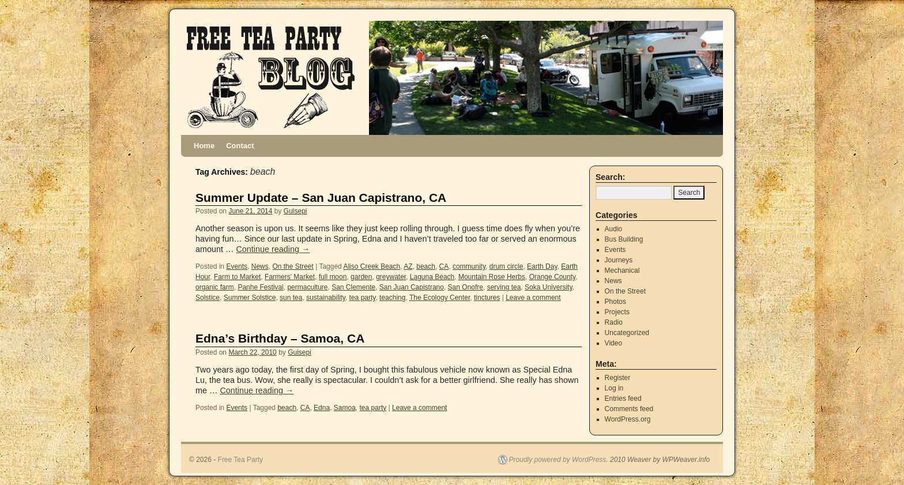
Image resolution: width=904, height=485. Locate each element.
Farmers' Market (290, 277)
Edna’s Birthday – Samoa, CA (279, 338)
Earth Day (542, 266)
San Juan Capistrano (411, 287)
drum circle (506, 266)
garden (361, 277)
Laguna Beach (432, 277)
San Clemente (353, 287)
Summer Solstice (250, 298)
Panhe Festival (260, 287)
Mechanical (622, 270)
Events (236, 266)
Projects (617, 312)
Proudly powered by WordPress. (558, 460)
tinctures (487, 298)
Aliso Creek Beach (371, 266)
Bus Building (624, 239)
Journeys (619, 260)
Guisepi (295, 211)
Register (618, 378)
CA (444, 266)
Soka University (548, 287)
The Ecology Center (439, 298)
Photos (615, 302)
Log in (614, 388)
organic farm (214, 287)
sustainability (325, 298)
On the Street (292, 266)
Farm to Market (237, 277)
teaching (392, 298)
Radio (614, 322)
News (260, 266)
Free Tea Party (240, 460)
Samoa (345, 408)
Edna (322, 408)
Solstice (207, 298)
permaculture (307, 287)
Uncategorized (627, 333)
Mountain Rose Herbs (491, 277)
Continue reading (273, 249)
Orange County (552, 277)
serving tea (504, 287)
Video (613, 343)
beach (425, 266)
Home (204, 145)
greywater (391, 277)
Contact (240, 145)
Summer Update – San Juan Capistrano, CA (320, 197)
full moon (333, 277)
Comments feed (629, 409)
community (469, 266)
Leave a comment (533, 298)
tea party (362, 298)
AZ (408, 266)
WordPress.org (628, 419)
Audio (614, 229)
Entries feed (623, 398)
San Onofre (465, 287)
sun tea (291, 298)
